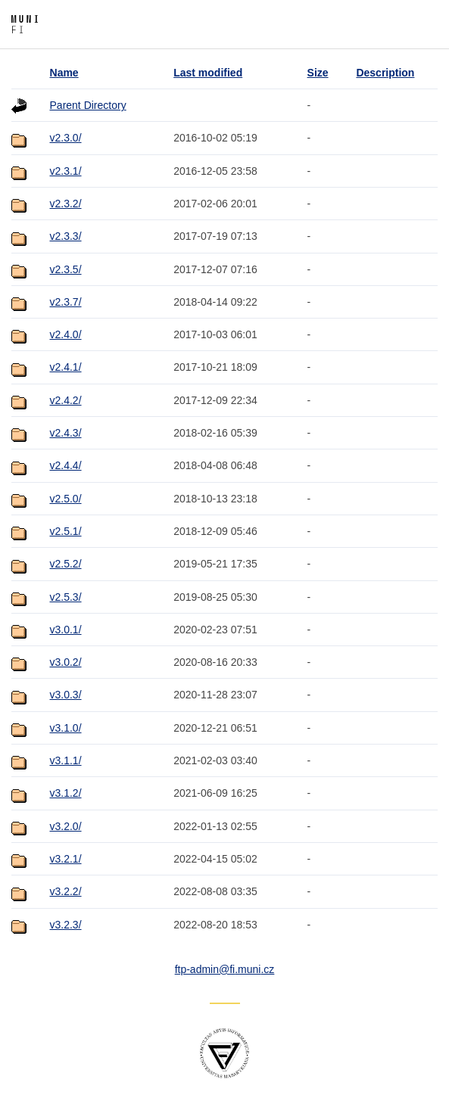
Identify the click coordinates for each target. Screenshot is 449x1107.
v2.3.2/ (66, 203)
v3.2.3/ (66, 925)
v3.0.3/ (66, 695)
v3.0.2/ (66, 662)
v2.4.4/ (66, 465)
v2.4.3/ (66, 433)
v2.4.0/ (66, 334)
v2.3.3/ (66, 236)
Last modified (207, 73)
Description (385, 73)
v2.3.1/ (66, 171)
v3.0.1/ (66, 629)
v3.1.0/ (66, 728)
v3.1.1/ (66, 760)
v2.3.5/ (66, 269)
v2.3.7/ (66, 302)
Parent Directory (88, 105)
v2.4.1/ (66, 367)
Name (64, 73)
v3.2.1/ (66, 859)
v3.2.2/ (66, 891)
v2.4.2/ (66, 400)
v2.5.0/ (66, 499)
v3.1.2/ (66, 793)
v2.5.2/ (66, 564)
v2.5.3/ (66, 597)
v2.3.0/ (66, 138)
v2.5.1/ (66, 531)
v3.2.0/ (66, 826)
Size (318, 73)
